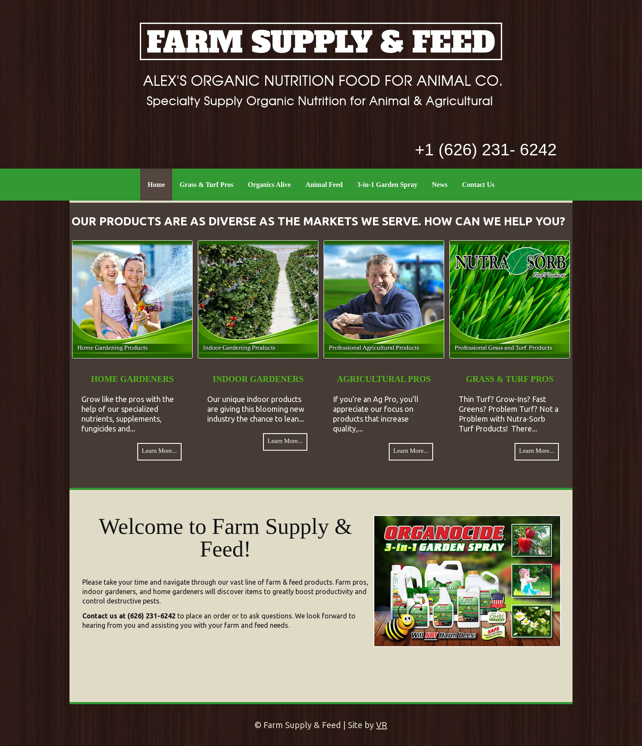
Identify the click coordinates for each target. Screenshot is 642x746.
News (439, 184)
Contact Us (478, 184)
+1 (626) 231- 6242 (486, 149)
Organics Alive (269, 184)
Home (156, 184)
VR (381, 725)
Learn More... (159, 450)
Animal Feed (324, 184)
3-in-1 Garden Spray (387, 184)
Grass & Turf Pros (206, 184)
